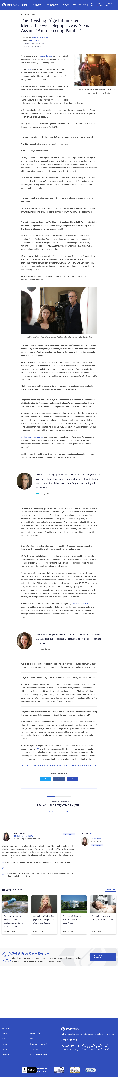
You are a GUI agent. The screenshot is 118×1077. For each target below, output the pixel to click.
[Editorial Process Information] (91, 833)
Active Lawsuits (24, 4)
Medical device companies (32, 437)
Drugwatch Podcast (38, 1044)
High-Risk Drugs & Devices (52, 4)
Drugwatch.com (10, 5)
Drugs (4, 1049)
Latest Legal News (37, 4)
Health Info (35, 1033)
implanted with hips (80, 603)
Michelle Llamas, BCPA (40, 37)
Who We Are (66, 4)
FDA (37, 749)
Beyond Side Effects (38, 1054)
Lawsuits (6, 1033)
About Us (6, 1054)
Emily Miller (34, 40)
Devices (33, 1039)
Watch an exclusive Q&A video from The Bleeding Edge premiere (57, 766)
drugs (28, 69)
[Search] (91, 5)
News (27, 15)
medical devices (45, 56)
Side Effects (35, 1049)
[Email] (69, 834)
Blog (33, 15)
